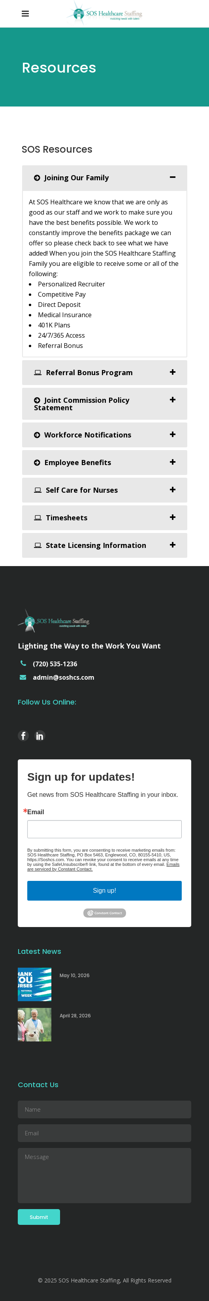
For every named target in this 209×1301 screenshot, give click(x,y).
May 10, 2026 (75, 975)
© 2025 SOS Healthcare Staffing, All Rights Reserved (104, 1280)
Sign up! (104, 890)
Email (35, 812)
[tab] (104, 177)
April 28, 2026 (75, 1015)
